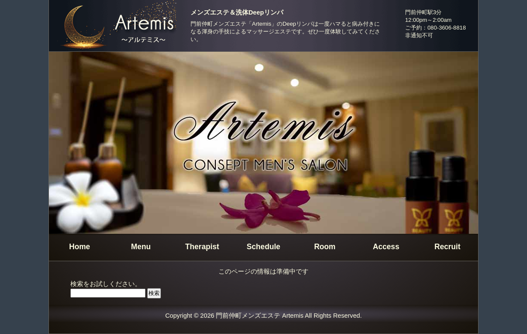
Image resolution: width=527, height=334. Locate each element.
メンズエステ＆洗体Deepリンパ (237, 12)
